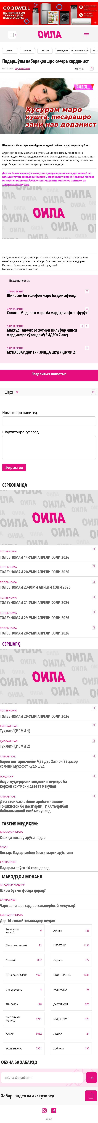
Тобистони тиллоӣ (80, 51)
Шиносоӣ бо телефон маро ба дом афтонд (41, 295)
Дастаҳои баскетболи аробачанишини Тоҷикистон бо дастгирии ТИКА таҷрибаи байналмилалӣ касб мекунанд (34, 806)
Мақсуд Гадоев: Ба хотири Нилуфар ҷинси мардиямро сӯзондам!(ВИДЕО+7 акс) (42, 332)
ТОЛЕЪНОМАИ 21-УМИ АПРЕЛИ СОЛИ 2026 (34, 602)
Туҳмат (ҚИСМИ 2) (15, 746)
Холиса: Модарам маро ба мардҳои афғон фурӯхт (48, 312)
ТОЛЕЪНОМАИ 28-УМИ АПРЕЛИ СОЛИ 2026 (34, 633)
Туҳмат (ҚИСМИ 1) (15, 730)
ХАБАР (9, 51)
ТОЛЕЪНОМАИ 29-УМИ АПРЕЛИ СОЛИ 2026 (34, 617)
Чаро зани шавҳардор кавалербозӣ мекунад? (37, 905)
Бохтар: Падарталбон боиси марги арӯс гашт (36, 852)
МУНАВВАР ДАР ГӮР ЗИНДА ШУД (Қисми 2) (41, 352)
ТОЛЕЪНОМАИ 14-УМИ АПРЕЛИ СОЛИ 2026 (34, 557)
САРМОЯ (27, 51)
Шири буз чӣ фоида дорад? (23, 890)
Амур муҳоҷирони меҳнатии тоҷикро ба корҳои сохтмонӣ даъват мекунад (33, 784)
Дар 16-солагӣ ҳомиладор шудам (27, 920)
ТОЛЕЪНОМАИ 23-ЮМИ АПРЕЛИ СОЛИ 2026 (35, 587)
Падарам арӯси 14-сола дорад (25, 867)
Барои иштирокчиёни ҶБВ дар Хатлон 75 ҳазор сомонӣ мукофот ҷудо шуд (39, 764)
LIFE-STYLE (45, 51)
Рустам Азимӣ (22, 68)
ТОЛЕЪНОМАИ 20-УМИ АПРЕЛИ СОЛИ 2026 (34, 572)
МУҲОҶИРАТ (62, 51)
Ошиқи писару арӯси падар (23, 837)
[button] (86, 34)
